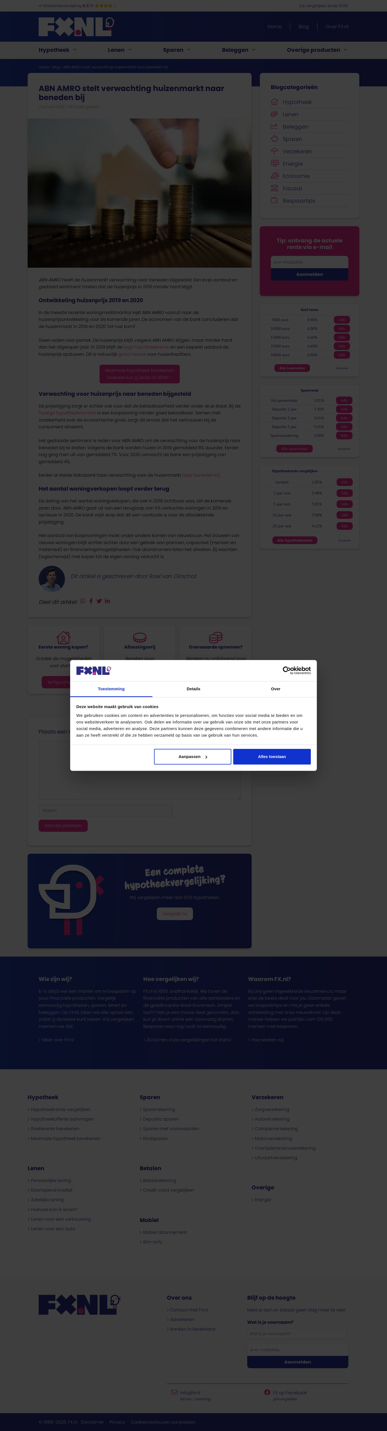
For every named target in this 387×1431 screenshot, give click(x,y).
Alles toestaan (272, 756)
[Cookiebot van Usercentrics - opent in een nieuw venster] (287, 670)
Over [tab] (276, 688)
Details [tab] (193, 688)
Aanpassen (193, 756)
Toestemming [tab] (111, 688)
